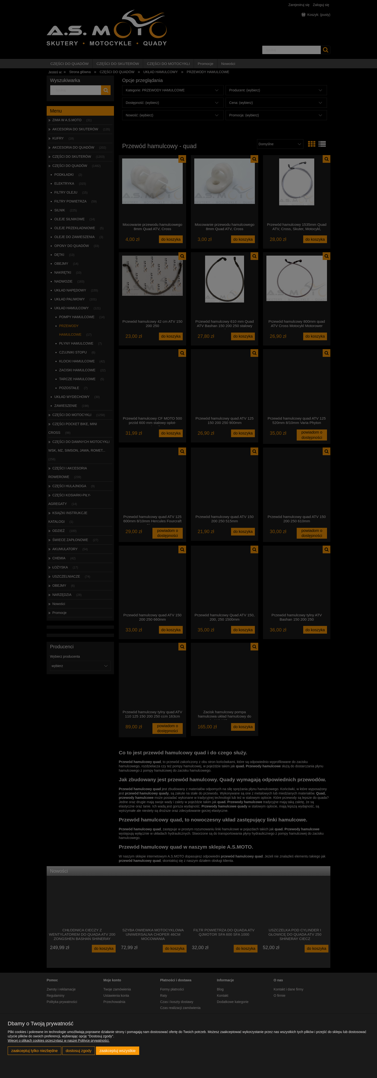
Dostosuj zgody (78, 1050)
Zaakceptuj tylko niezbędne (34, 1050)
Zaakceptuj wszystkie (118, 1050)
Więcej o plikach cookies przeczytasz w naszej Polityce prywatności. (58, 1040)
